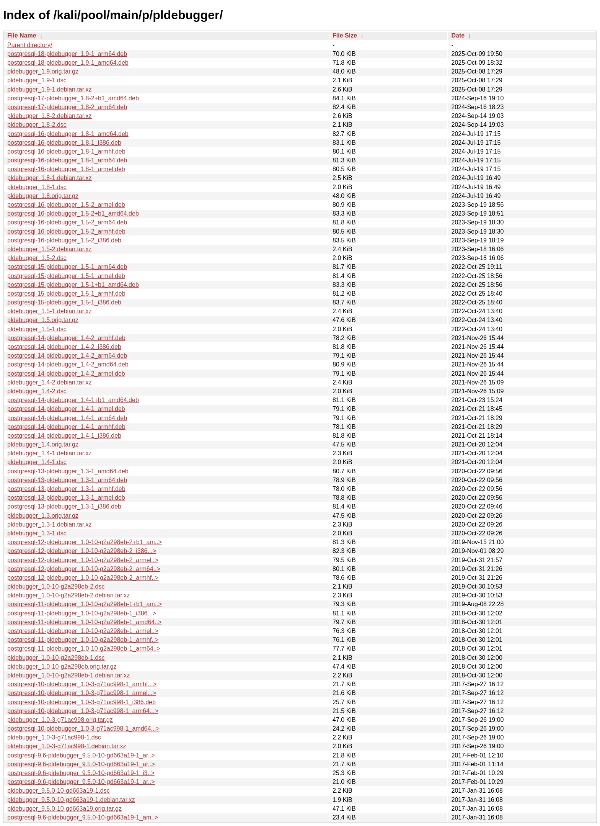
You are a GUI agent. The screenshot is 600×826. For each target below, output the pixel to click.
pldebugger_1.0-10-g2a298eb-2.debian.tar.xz (68, 595)
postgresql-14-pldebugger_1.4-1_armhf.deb (66, 427)
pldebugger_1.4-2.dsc (37, 391)
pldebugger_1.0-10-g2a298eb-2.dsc (55, 586)
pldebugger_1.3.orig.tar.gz (42, 515)
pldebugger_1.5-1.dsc (37, 329)
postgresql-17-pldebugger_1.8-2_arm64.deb (67, 107)
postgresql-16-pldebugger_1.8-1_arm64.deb (67, 160)
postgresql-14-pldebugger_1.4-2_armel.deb (66, 373)
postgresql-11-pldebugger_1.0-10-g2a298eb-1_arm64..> (83, 648)
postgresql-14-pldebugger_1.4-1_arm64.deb (67, 418)
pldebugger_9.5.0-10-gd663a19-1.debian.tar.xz (71, 800)
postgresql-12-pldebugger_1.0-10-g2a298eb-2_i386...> (81, 551)
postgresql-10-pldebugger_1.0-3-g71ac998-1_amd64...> (83, 728)
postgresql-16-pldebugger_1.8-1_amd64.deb (68, 134)
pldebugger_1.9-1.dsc (37, 80)
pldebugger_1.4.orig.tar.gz (42, 444)
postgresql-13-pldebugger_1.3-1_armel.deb (66, 497)
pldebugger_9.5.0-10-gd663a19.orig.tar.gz (64, 808)
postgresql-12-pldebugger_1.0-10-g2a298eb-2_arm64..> (83, 569)
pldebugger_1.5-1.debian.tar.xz (49, 311)
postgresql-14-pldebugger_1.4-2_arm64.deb (67, 355)
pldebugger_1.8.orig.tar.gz (42, 196)
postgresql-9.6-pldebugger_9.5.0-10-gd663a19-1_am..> (82, 817)
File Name (21, 35)
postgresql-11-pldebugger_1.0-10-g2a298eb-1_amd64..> (84, 622)
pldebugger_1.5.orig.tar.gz (42, 320)
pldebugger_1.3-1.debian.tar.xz (49, 524)
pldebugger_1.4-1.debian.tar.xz (49, 453)
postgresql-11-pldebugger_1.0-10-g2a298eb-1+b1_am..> (84, 604)
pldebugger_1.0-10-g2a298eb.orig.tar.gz (62, 666)
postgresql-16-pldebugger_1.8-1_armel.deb (66, 169)
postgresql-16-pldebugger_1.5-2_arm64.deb (67, 222)
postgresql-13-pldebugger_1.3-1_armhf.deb (66, 489)
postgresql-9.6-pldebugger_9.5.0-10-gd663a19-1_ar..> (81, 755)
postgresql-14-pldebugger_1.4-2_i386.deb (64, 346)
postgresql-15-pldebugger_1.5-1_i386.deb (64, 302)
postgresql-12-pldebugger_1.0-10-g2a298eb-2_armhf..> (82, 577)
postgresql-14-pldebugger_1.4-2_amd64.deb (68, 364)
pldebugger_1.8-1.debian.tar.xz (49, 178)
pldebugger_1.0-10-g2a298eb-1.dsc (55, 657)
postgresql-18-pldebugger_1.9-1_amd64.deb (68, 62)
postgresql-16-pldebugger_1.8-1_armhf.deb (66, 151)
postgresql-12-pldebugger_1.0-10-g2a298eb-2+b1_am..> (84, 542)
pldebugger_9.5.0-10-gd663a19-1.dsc (58, 790)
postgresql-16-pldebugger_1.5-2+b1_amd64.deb (73, 213)
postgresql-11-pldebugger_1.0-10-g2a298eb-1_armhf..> (82, 639)
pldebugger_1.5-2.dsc (37, 258)
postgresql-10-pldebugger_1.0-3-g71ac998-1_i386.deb (81, 702)
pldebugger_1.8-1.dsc (37, 187)
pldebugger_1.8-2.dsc (37, 124)
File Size (345, 35)
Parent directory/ (29, 45)
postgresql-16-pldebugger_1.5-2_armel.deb (66, 204)
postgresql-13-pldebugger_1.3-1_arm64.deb (67, 480)
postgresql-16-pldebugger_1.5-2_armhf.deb (66, 231)
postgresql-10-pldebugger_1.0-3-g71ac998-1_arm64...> (82, 711)
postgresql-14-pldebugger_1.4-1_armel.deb (66, 409)
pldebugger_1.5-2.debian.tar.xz (49, 249)
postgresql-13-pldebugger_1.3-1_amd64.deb (68, 471)
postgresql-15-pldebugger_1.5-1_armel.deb (66, 276)
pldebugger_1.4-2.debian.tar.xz (49, 382)
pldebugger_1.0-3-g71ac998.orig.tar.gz (60, 719)
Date (458, 35)
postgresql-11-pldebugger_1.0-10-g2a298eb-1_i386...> (81, 613)
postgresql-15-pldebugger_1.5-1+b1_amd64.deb (73, 284)
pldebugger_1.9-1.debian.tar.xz (49, 89)
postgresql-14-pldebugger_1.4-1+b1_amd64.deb (73, 400)
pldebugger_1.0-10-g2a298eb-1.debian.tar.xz (68, 675)
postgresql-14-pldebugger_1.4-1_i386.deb (64, 435)
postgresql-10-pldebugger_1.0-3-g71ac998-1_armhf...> (82, 684)
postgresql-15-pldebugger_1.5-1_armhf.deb (66, 293)
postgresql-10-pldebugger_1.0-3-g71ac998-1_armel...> (81, 693)
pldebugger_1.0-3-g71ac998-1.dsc (54, 737)
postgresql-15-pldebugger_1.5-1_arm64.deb (67, 266)
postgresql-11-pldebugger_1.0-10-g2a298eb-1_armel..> (82, 631)
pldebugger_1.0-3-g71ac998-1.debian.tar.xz (66, 746)
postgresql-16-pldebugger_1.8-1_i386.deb (64, 142)
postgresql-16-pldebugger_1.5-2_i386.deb (64, 240)
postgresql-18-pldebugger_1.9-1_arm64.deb (67, 54)
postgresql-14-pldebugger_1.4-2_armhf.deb (66, 338)
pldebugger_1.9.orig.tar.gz (42, 71)
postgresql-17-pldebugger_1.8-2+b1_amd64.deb (73, 98)
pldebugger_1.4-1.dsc (37, 462)
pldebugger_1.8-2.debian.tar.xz (49, 116)
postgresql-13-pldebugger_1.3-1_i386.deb (64, 506)
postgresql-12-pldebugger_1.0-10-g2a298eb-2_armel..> (82, 560)
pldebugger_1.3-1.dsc (37, 533)
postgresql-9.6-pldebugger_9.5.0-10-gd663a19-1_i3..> (81, 773)
